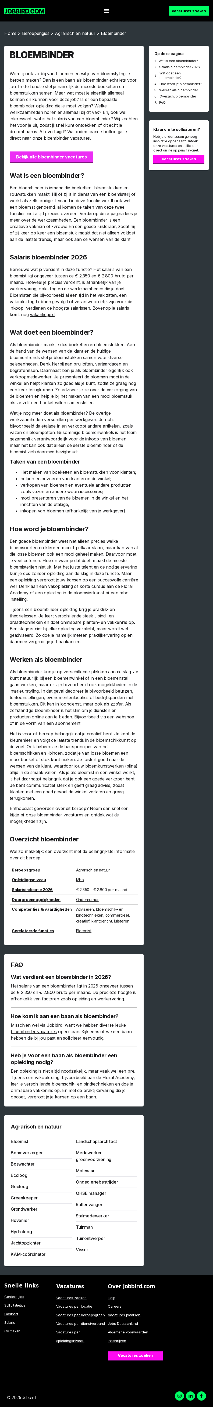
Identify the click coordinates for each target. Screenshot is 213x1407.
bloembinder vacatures (60, 815)
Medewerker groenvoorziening (93, 1156)
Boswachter (22, 1164)
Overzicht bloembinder (177, 96)
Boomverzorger (27, 1152)
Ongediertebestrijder (97, 1182)
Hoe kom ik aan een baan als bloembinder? (65, 1016)
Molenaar (85, 1170)
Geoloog (19, 1186)
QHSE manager (91, 1193)
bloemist (26, 207)
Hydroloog (21, 1231)
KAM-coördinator (28, 1254)
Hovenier (20, 1220)
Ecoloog (19, 1175)
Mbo (80, 879)
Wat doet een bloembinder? (170, 75)
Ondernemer (87, 899)
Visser (82, 1249)
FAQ (162, 102)
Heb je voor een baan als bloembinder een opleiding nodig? (64, 1058)
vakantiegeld (42, 314)
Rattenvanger (89, 1204)
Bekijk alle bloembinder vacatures (51, 157)
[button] (106, 10)
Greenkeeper (24, 1197)
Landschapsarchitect (96, 1141)
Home (10, 33)
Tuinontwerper (90, 1238)
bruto (120, 275)
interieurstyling (24, 691)
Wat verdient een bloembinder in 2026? (61, 977)
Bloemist (84, 930)
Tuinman (84, 1227)
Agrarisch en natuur (75, 33)
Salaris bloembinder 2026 (179, 67)
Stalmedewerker (92, 1215)
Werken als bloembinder (178, 90)
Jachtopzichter (25, 1243)
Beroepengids (35, 33)
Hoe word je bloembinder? (180, 84)
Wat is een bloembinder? (178, 61)
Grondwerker (24, 1209)
